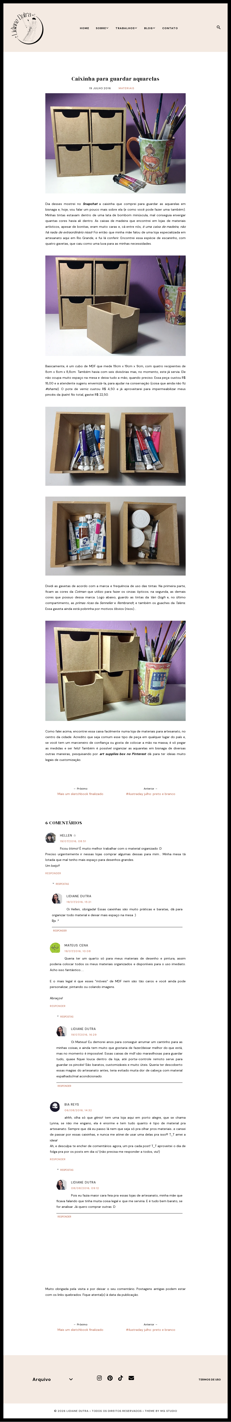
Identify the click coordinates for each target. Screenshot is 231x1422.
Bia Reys (72, 1104)
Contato (170, 28)
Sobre (102, 28)
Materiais (126, 88)
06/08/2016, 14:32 (78, 1110)
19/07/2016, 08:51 (73, 841)
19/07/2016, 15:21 (79, 902)
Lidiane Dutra (79, 896)
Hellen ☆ (68, 835)
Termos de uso (210, 1379)
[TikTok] (120, 1378)
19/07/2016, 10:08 (78, 951)
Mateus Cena (76, 945)
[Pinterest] (110, 1378)
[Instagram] (99, 1378)
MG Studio (168, 1411)
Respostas (62, 883)
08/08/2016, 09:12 (85, 1188)
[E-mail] (131, 1378)
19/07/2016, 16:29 (84, 1034)
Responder (53, 873)
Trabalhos (126, 28)
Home (84, 28)
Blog (149, 28)
